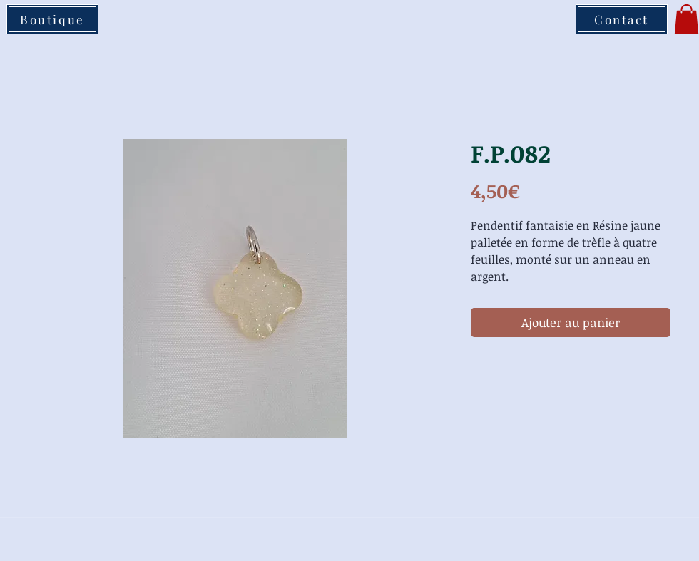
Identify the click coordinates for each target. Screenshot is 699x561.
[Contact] (622, 19)
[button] (686, 19)
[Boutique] (52, 19)
